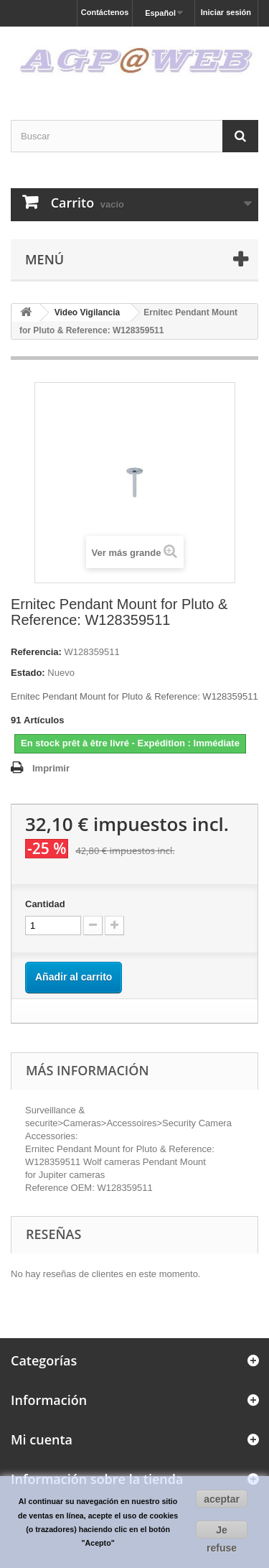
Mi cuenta (41, 1439)
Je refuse (222, 1531)
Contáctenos (105, 12)
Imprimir (51, 768)
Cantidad (45, 904)
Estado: (28, 672)
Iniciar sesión (226, 12)
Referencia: (36, 651)
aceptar (222, 1499)
